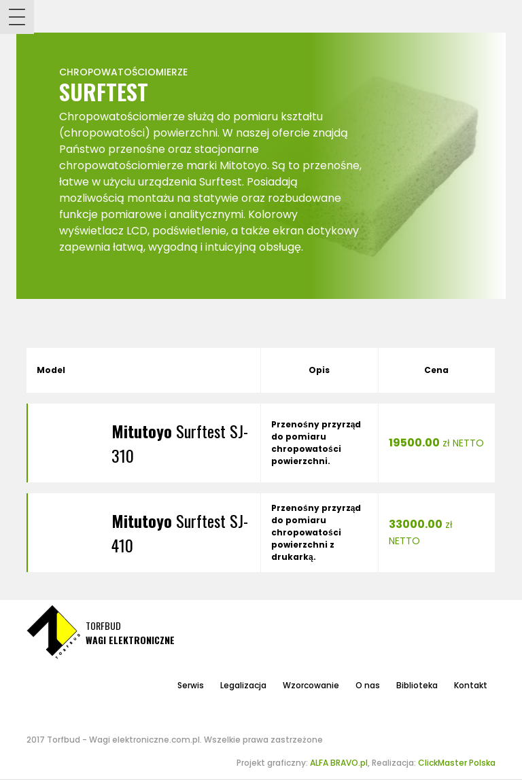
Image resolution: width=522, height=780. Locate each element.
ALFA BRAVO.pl (339, 762)
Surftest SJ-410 (179, 532)
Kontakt (470, 685)
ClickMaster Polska (456, 762)
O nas (367, 685)
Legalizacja (243, 685)
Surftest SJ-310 (179, 443)
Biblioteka (417, 685)
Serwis (190, 685)
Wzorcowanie (311, 685)
